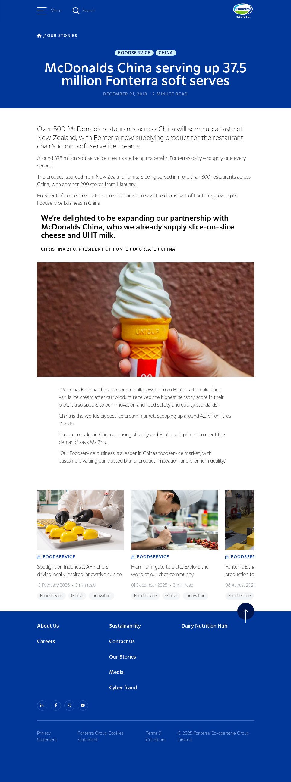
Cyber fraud (123, 687)
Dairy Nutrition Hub (204, 626)
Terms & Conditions (156, 736)
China (166, 53)
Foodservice (134, 53)
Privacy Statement (47, 736)
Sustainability (125, 626)
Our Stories (122, 657)
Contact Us (122, 641)
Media (116, 672)
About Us (48, 626)
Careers (46, 641)
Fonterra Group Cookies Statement (100, 736)
